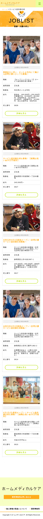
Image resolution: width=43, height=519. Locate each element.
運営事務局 (35, 509)
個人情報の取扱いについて (16, 509)
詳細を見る (21, 113)
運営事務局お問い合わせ (21, 497)
